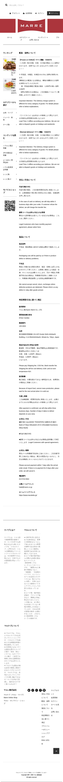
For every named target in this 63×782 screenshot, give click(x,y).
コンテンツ (43, 37)
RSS (43, 740)
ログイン (41, 13)
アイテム (53, 13)
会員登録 (29, 13)
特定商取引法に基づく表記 (46, 718)
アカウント (16, 13)
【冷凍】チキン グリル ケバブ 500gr (14, 83)
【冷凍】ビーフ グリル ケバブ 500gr (14, 63)
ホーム (9, 37)
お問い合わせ (34, 40)
